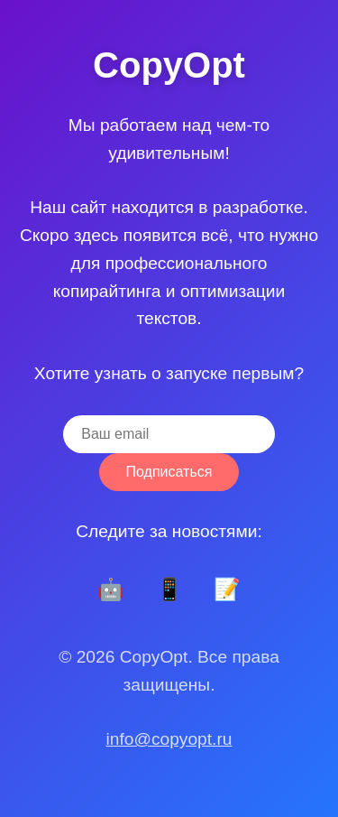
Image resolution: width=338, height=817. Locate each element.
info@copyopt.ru (168, 738)
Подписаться (169, 471)
